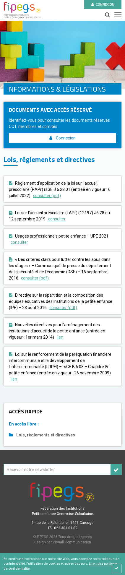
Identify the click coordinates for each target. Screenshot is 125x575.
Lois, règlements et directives (42, 435)
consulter (57, 219)
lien (60, 337)
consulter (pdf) (47, 195)
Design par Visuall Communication (62, 542)
